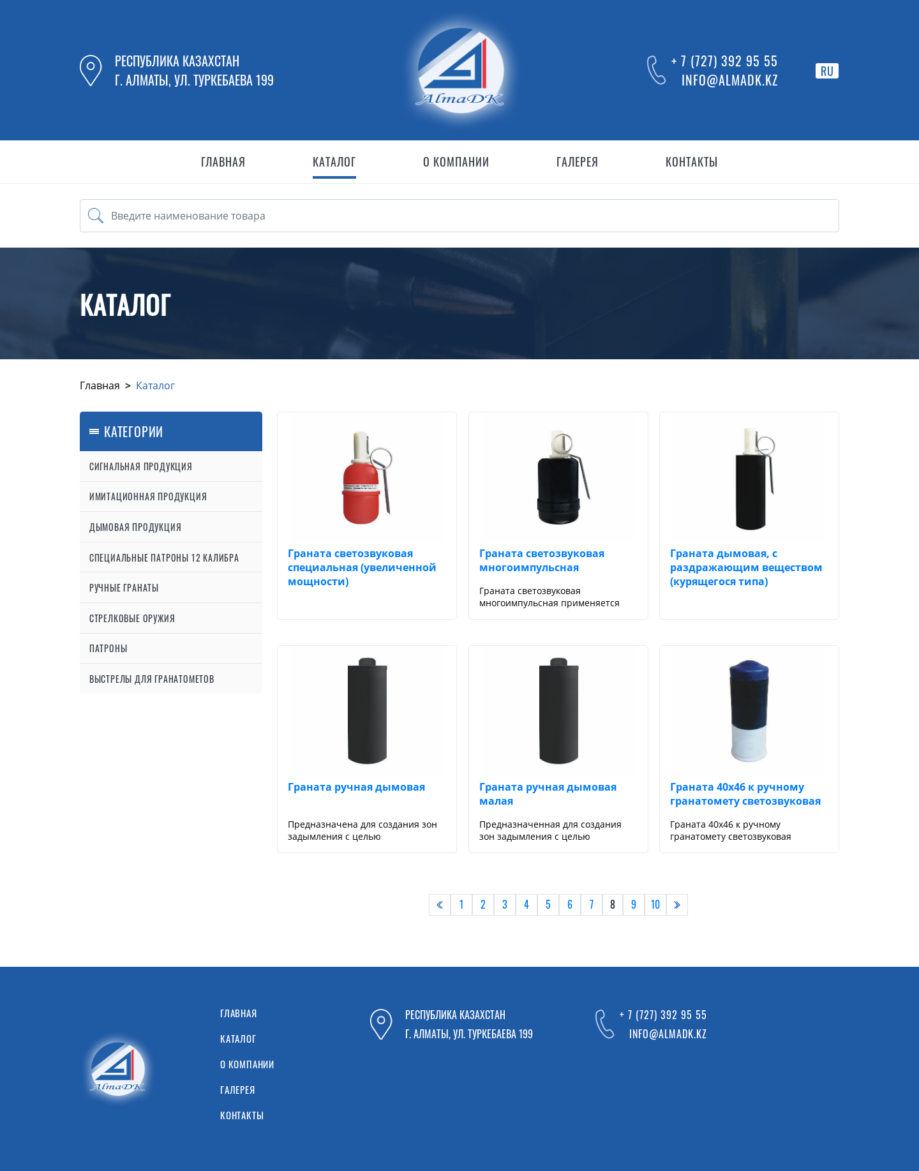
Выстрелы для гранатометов (151, 678)
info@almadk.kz (730, 79)
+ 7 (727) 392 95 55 (724, 60)
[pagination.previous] (440, 905)
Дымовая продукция (135, 526)
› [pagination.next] (676, 904)
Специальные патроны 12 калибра (164, 557)
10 (655, 904)
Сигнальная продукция (141, 466)
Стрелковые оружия (132, 618)
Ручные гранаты (124, 587)
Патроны (108, 648)
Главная (100, 385)
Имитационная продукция (148, 496)
